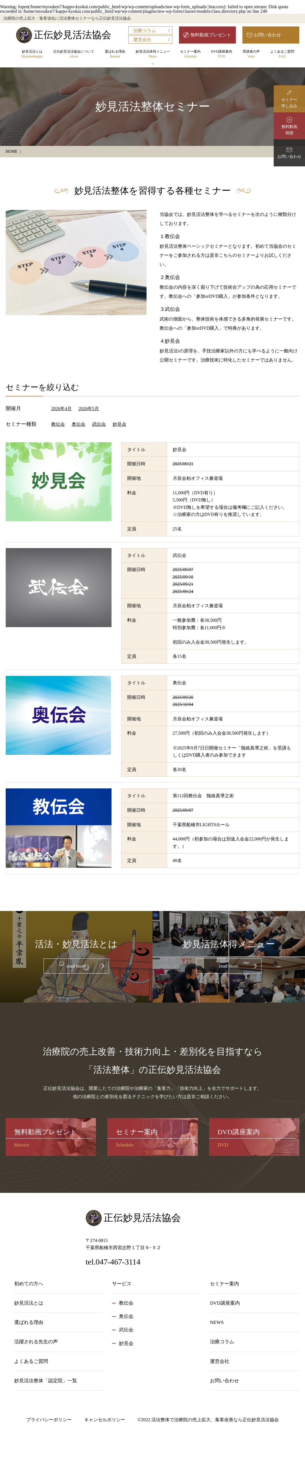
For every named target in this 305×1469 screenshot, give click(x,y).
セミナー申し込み (289, 103)
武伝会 (99, 424)
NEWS (217, 1322)
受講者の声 (251, 54)
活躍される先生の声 (36, 1341)
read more (76, 966)
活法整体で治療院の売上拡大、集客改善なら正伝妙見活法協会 (215, 1419)
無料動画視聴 (289, 130)
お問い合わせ (267, 34)
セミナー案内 (190, 54)
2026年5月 (89, 408)
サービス (121, 1283)
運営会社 (142, 39)
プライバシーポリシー (49, 1419)
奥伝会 (78, 424)
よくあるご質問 (282, 54)
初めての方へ (28, 1283)
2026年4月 (61, 408)
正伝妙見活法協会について (73, 54)
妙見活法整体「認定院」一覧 (45, 1380)
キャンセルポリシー (104, 1419)
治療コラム (144, 30)
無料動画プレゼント (210, 34)
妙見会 (119, 424)
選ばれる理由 (115, 54)
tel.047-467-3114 (113, 1261)
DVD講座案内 (221, 54)
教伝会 (58, 424)
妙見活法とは (32, 54)
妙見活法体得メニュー (153, 54)
